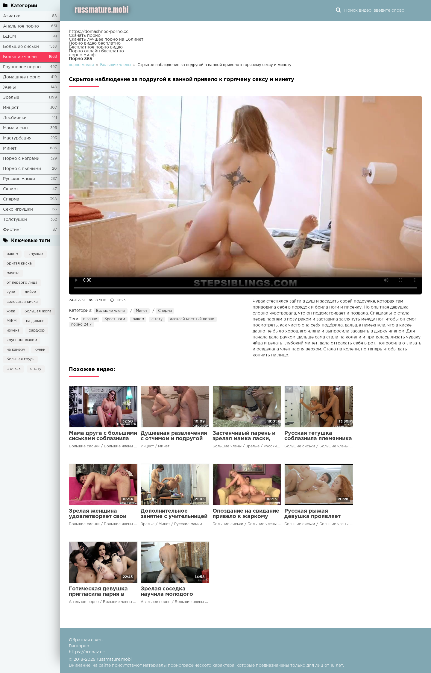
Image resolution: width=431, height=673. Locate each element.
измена (13, 330)
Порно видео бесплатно (95, 43)
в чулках (35, 254)
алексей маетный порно (192, 319)
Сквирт (10, 189)
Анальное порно (21, 26)
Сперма (11, 199)
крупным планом (22, 340)
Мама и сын (15, 128)
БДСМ (9, 36)
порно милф (82, 55)
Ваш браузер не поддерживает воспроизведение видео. (245, 195)
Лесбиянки (15, 118)
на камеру (16, 349)
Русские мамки (19, 179)
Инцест (11, 108)
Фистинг (12, 230)
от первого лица (22, 282)
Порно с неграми (21, 158)
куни (11, 292)
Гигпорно (79, 646)
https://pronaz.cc (87, 652)
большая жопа (38, 311)
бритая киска (19, 263)
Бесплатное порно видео (96, 47)
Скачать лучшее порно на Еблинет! (107, 39)
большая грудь (20, 359)
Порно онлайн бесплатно (96, 51)
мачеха (13, 273)
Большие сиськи (21, 46)
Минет (9, 148)
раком (12, 254)
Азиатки (12, 16)
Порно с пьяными (22, 169)
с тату (35, 368)
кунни (40, 349)
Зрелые (11, 97)
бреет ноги (114, 319)
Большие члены (20, 57)
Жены (9, 87)
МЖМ (11, 321)
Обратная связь (86, 640)
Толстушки (15, 219)
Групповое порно (22, 67)
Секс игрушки (18, 209)
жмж (11, 311)
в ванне (90, 319)
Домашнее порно (21, 77)
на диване (35, 321)
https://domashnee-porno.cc (98, 32)
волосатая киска (22, 301)
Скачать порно (85, 35)
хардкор (37, 330)
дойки (30, 292)
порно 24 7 (81, 324)
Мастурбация (17, 138)
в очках (14, 368)
